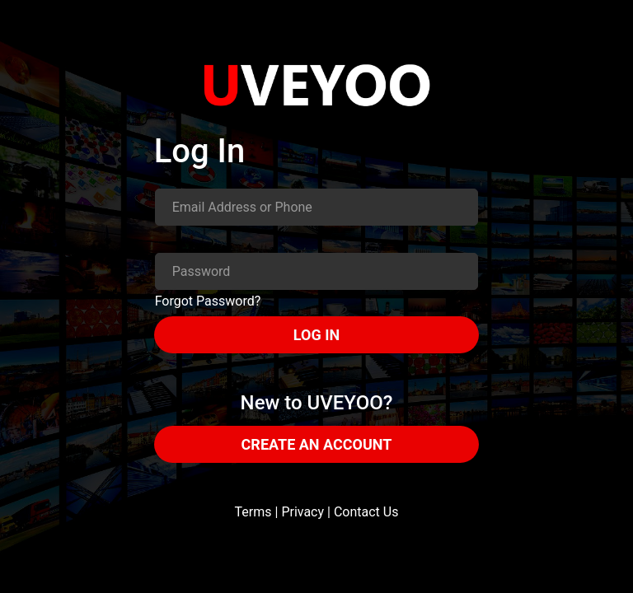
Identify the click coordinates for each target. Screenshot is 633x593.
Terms (253, 512)
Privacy (302, 512)
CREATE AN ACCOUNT (316, 444)
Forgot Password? (208, 301)
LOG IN (316, 334)
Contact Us (366, 512)
